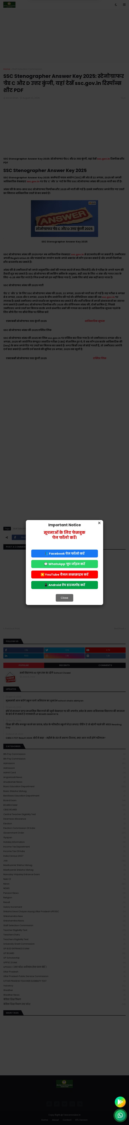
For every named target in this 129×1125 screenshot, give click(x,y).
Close (64, 598)
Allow (81, 16)
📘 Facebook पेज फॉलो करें (64, 553)
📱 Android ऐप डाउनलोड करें (64, 585)
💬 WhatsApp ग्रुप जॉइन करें (64, 564)
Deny (48, 16)
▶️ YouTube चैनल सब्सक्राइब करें (64, 574)
